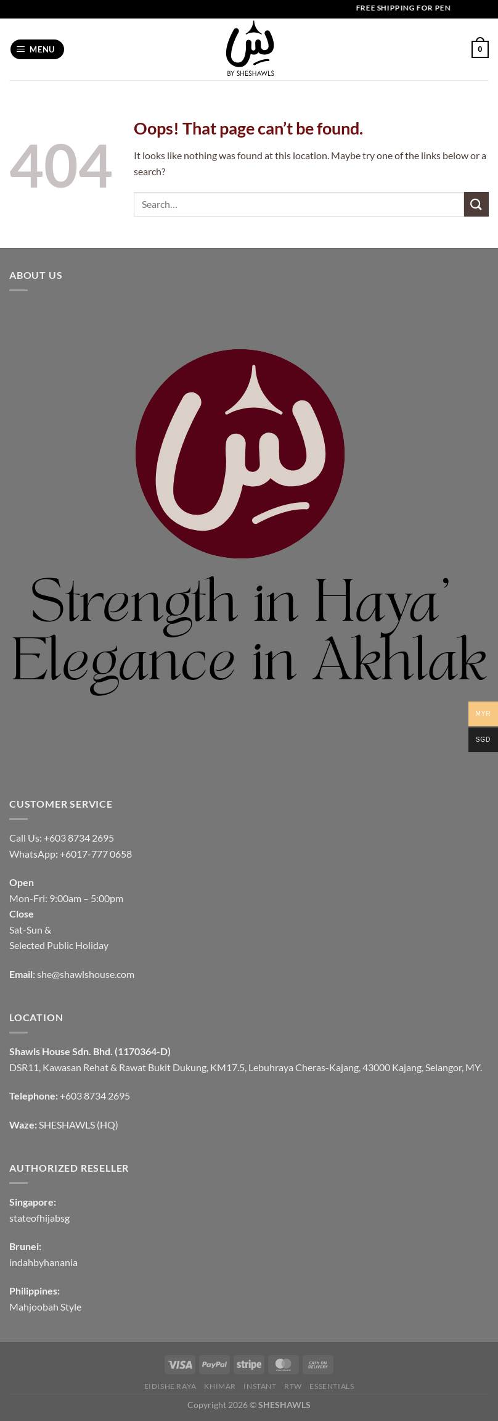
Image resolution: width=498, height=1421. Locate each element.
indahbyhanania (43, 1262)
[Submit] (476, 204)
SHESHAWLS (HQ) (78, 1124)
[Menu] (37, 49)
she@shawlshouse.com (85, 974)
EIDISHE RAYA (170, 1386)
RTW (293, 1386)
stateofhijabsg (39, 1218)
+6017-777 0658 (96, 854)
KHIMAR (220, 1386)
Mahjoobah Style (45, 1306)
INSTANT (259, 1386)
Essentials (331, 1386)
